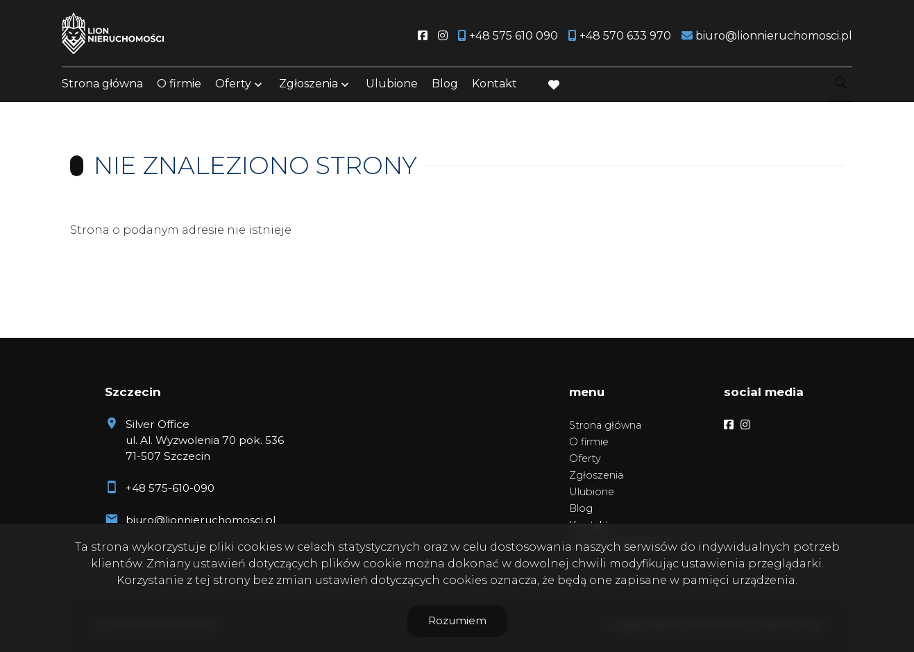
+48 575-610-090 (170, 488)
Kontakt (494, 85)
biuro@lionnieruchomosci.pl (201, 519)
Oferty (233, 85)
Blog (445, 85)
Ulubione (392, 85)
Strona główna (102, 85)
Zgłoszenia (308, 85)
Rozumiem (457, 620)
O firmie (179, 85)
